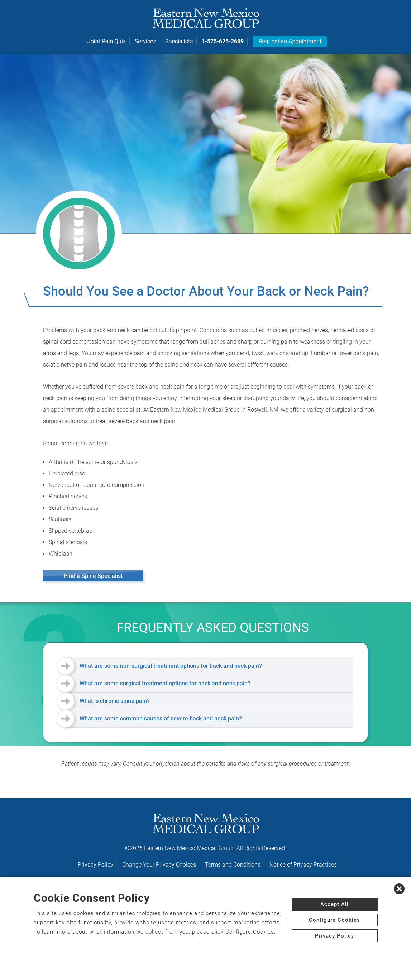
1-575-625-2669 (223, 41)
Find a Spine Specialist (93, 576)
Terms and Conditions (233, 864)
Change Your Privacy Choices (159, 864)
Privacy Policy (95, 864)
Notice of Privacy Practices (303, 864)
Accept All (334, 904)
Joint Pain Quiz (106, 41)
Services (145, 41)
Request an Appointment (289, 41)
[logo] (205, 18)
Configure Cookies (334, 920)
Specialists (179, 41)
